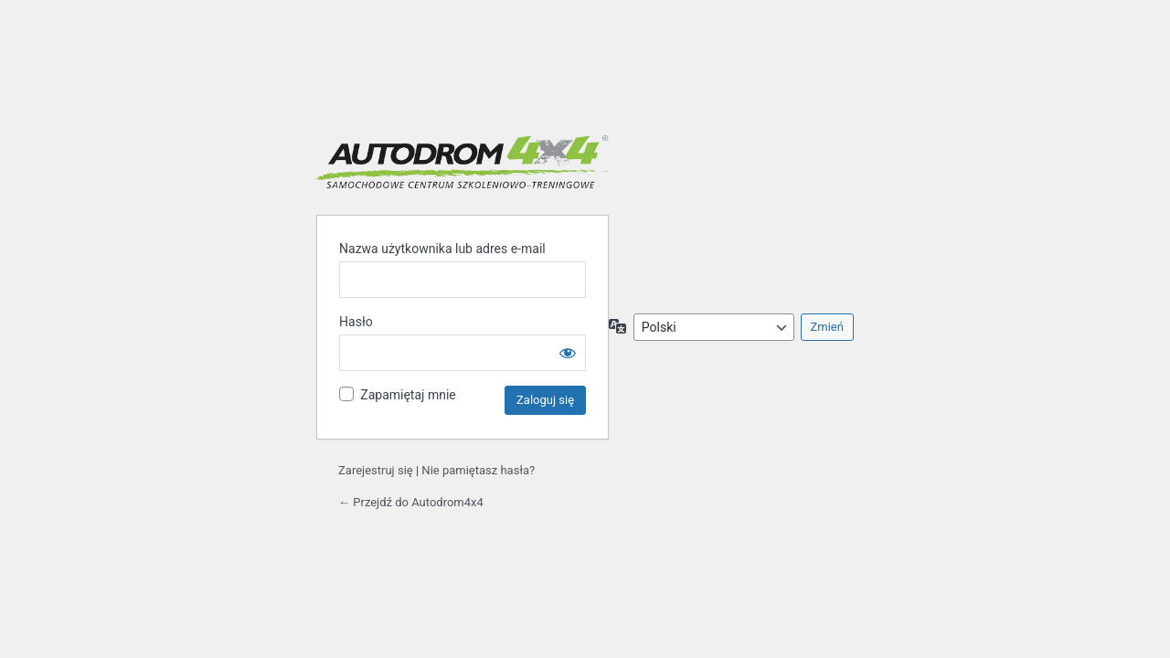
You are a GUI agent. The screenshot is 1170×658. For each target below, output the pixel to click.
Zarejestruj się (375, 470)
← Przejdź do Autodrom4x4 (411, 502)
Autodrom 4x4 (462, 162)
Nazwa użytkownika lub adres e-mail (442, 248)
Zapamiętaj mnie (407, 394)
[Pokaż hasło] (567, 352)
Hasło (356, 321)
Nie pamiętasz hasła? (478, 470)
